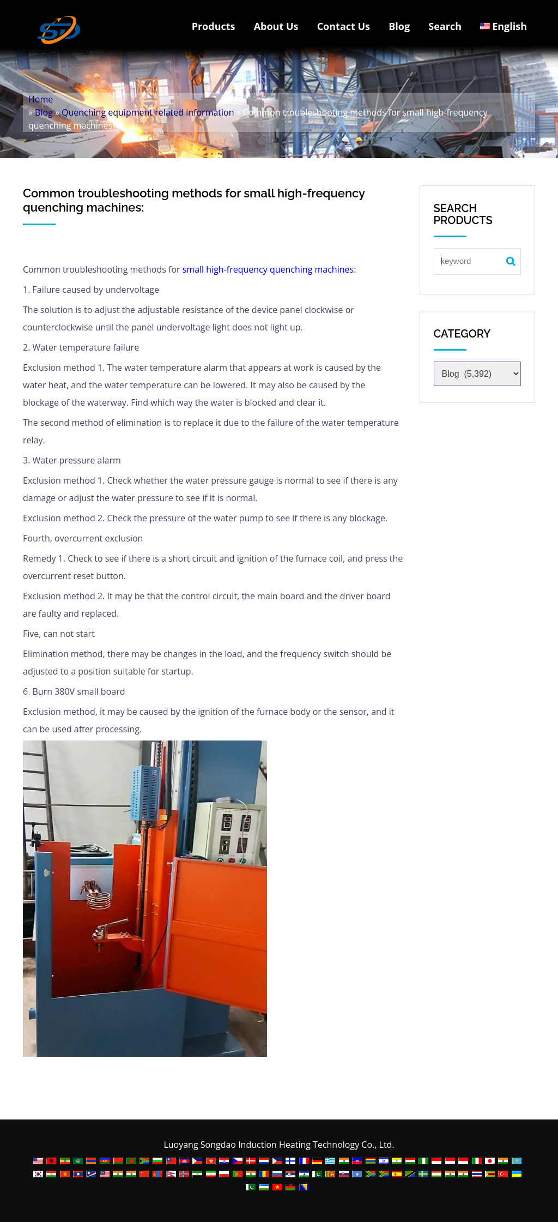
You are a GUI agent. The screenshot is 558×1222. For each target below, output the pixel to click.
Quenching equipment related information (148, 112)
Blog (399, 26)
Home (40, 99)
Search (445, 26)
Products (213, 26)
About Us (276, 26)
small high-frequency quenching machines (268, 269)
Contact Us (343, 26)
